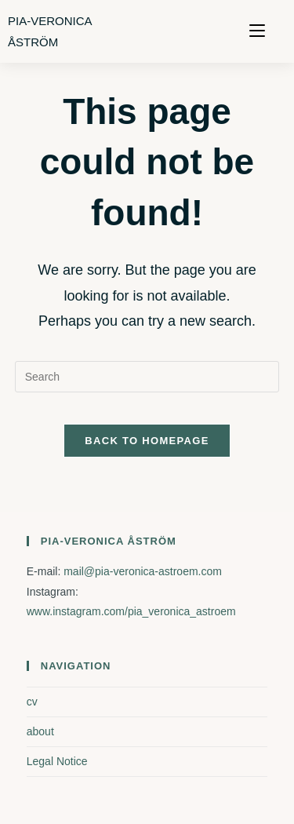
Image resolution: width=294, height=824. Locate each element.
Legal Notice (57, 761)
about (40, 731)
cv (32, 701)
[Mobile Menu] (257, 31)
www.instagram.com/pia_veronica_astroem (131, 611)
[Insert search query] (147, 376)
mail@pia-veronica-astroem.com (143, 571)
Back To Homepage (147, 441)
